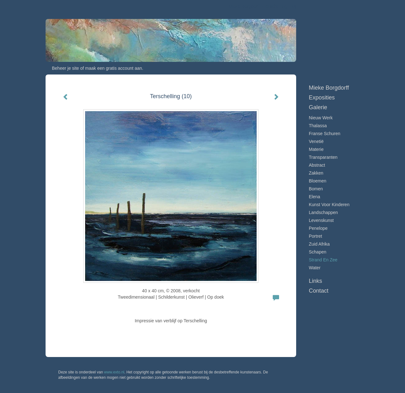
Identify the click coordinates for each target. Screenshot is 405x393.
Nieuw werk (321, 117)
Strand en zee (323, 259)
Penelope (318, 228)
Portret (315, 236)
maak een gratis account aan (113, 68)
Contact (318, 291)
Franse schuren (324, 133)
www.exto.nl (114, 372)
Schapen (317, 251)
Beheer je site (65, 68)
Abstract (317, 165)
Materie (316, 149)
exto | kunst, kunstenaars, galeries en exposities (63, 6)
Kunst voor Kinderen (329, 204)
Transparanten (323, 157)
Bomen (316, 188)
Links (315, 281)
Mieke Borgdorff (244, 6)
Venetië (316, 141)
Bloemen (317, 180)
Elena (314, 196)
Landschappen (323, 212)
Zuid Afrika (319, 244)
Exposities (322, 97)
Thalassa (318, 125)
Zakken (316, 173)
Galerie (318, 107)
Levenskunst (321, 220)
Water (315, 267)
